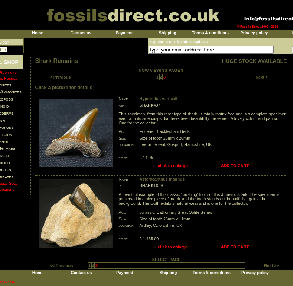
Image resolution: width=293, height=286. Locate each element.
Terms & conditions (211, 33)
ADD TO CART (235, 165)
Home (37, 33)
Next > (261, 77)
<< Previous (61, 265)
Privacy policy (254, 33)
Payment (124, 33)
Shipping (167, 33)
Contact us (80, 33)
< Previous (60, 77)
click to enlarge (173, 165)
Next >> (271, 265)
